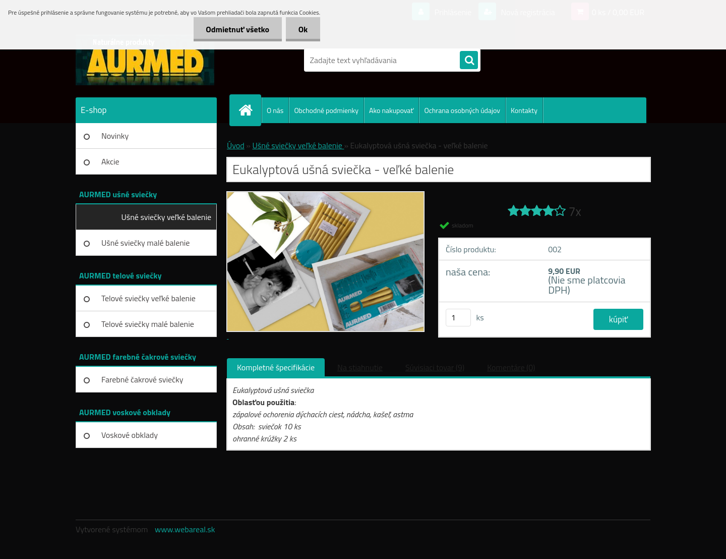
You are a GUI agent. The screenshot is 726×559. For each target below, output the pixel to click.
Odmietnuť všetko (237, 29)
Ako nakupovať (391, 110)
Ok (303, 29)
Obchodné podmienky (326, 110)
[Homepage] (249, 110)
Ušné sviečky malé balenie (145, 243)
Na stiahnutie (360, 367)
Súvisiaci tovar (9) (434, 367)
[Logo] (145, 60)
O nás (275, 110)
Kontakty (524, 110)
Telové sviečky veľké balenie (148, 298)
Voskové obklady (129, 435)
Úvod (236, 145)
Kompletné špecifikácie (276, 367)
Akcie (110, 161)
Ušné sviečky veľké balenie (166, 217)
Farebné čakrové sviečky (142, 379)
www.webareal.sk (185, 529)
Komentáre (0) (511, 367)
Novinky (115, 136)
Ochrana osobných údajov (462, 110)
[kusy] (458, 317)
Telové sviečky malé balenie (147, 324)
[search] (469, 60)
